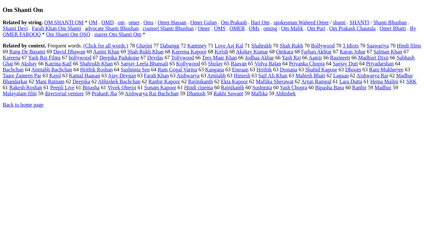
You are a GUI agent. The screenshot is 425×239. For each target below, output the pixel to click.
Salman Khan (388, 51)
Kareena (11, 57)
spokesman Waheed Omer (301, 22)
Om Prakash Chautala (352, 28)
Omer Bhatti (393, 28)
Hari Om (260, 22)
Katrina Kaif (58, 63)
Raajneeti (340, 57)
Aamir (315, 57)
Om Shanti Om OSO (68, 34)
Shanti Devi (15, 28)
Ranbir (359, 87)
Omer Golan (203, 22)
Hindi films (409, 45)
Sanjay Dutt (345, 63)
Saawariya (378, 45)
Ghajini (144, 45)
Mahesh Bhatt (310, 75)
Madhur (383, 87)
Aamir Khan (106, 51)
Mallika (259, 93)
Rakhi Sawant (228, 93)
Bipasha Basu (329, 87)
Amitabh (216, 75)
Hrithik (264, 69)
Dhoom (353, 69)
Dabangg (169, 45)
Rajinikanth (200, 81)
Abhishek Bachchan (119, 81)
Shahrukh (261, 45)
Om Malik (292, 28)
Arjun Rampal (316, 81)
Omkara (284, 51)
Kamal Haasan (84, 75)
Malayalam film (20, 93)
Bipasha (91, 87)
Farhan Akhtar (316, 51)
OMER (237, 28)
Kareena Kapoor (189, 51)
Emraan (240, 69)
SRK (411, 81)
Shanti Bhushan (390, 22)
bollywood (80, 57)
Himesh (242, 75)
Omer (204, 28)
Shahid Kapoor (321, 69)
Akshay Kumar (252, 51)
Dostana (288, 69)
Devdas (155, 57)
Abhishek (285, 93)
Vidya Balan (268, 63)
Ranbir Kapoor (164, 81)
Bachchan (13, 69)
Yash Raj (291, 57)
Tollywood (182, 57)
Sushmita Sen (135, 69)
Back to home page (23, 105)
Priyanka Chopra (307, 63)
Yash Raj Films (44, 57)
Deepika (81, 81)
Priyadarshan (380, 63)
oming (270, 28)
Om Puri (316, 28)
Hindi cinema (198, 87)
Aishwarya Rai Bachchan (152, 93)
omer (133, 22)
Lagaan (341, 75)
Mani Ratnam (50, 81)
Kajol (55, 75)
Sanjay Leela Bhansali (144, 63)
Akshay (29, 63)
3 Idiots (351, 45)
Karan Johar (353, 51)
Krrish (221, 51)
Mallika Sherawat (275, 81)
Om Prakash (234, 22)
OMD (107, 22)
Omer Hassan (172, 22)
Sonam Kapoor (160, 87)
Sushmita (262, 87)
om (121, 22)
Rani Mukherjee (386, 69)
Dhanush (196, 93)
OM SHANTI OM (63, 22)
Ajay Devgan (122, 75)
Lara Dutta (350, 81)
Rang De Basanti (27, 51)
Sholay (215, 63)
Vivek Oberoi (122, 87)
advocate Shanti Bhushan (112, 28)
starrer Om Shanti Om (117, 34)
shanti (339, 22)
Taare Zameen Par (22, 75)
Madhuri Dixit (373, 57)
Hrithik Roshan (96, 69)
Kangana (214, 69)
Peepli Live (62, 87)
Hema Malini (384, 81)
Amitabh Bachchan (51, 69)
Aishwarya (188, 75)
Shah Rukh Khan (146, 51)
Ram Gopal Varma (177, 69)
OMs (254, 28)
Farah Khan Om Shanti (56, 28)
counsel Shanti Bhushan (168, 28)
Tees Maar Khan (219, 57)
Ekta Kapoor (234, 81)
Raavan (239, 63)
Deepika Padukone (119, 57)
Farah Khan (156, 75)
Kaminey (197, 45)
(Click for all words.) (105, 45)
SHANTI (359, 22)
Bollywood (323, 45)
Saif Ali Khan (273, 75)
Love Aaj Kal (229, 45)
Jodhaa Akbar (259, 57)
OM (93, 22)
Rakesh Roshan (25, 87)
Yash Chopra (293, 87)
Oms (148, 22)
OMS (219, 28)
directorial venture (64, 93)
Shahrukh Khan (96, 63)
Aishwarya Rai (372, 75)
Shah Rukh (291, 45)
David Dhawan (69, 51)
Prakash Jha (104, 93)
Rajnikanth (232, 87)
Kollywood (188, 63)
